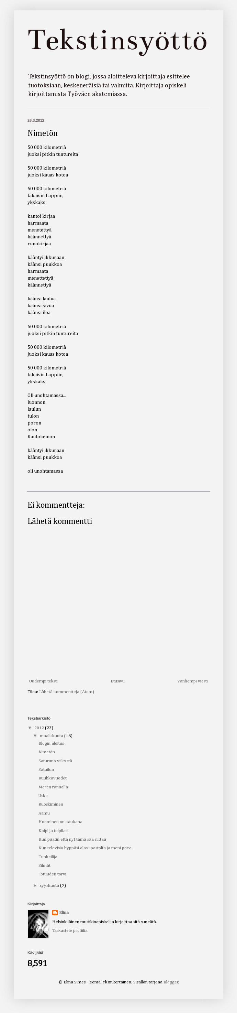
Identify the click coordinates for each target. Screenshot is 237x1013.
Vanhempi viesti (192, 681)
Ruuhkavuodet (52, 778)
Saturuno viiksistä (55, 761)
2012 (39, 728)
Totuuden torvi (52, 874)
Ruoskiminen (50, 804)
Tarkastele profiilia (70, 930)
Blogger (170, 982)
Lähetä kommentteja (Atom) (66, 692)
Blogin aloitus (51, 743)
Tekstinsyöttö (117, 40)
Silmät (44, 865)
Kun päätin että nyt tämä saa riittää (72, 839)
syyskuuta (50, 885)
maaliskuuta (52, 736)
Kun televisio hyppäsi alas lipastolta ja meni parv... (85, 848)
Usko (43, 796)
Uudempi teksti (43, 681)
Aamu (44, 813)
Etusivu (118, 681)
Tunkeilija (47, 857)
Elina (64, 912)
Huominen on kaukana (60, 822)
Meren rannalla (53, 787)
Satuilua (46, 769)
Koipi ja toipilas (52, 831)
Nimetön (46, 752)
